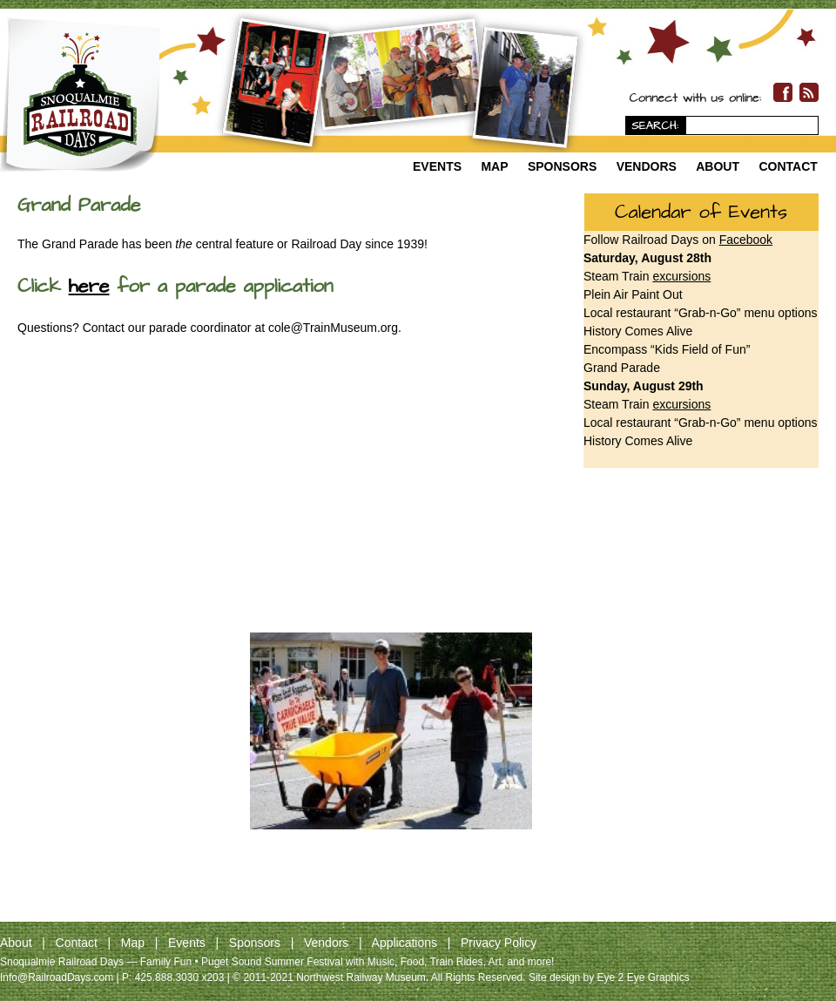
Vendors (647, 166)
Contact (787, 166)
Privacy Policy (498, 943)
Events (437, 166)
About (717, 166)
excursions (681, 276)
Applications (405, 943)
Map (494, 166)
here (89, 286)
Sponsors (562, 166)
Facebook (745, 240)
